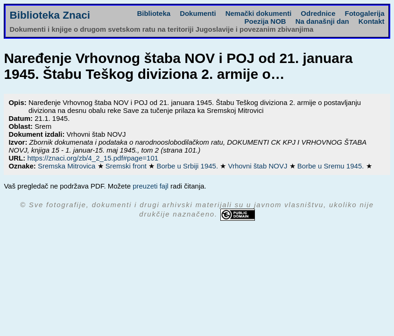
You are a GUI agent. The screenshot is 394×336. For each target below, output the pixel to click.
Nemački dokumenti (258, 13)
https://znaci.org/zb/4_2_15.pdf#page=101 (92, 158)
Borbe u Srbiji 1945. (188, 166)
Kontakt (372, 21)
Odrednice (318, 13)
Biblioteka (153, 13)
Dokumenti (198, 13)
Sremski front (127, 166)
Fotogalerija (365, 13)
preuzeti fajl (151, 186)
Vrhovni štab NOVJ (258, 166)
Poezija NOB (265, 21)
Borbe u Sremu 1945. (331, 166)
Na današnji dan (322, 21)
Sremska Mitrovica (68, 166)
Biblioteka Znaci (49, 15)
